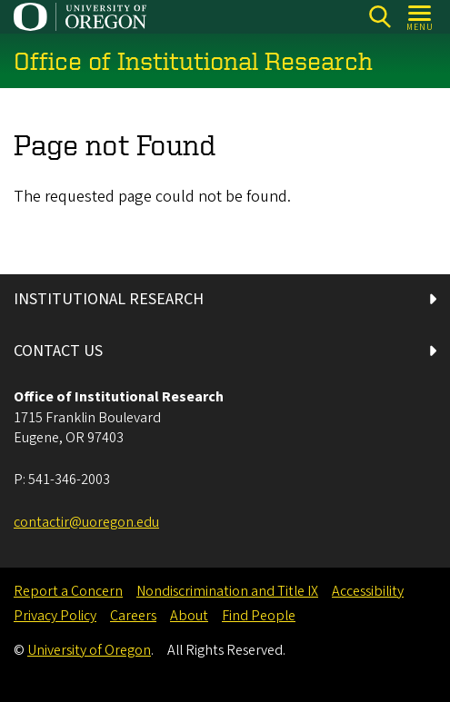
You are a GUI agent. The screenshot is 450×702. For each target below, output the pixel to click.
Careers (133, 616)
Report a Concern (68, 591)
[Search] (379, 16)
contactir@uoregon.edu (86, 522)
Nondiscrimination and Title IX (227, 591)
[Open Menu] (420, 17)
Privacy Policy (55, 616)
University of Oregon (89, 650)
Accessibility (368, 591)
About (189, 616)
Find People (258, 616)
